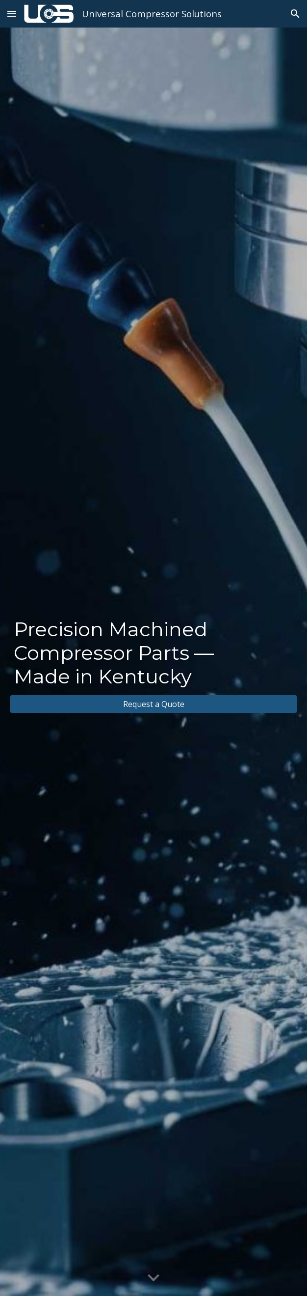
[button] (12, 13)
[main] (153, 653)
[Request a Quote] (153, 704)
